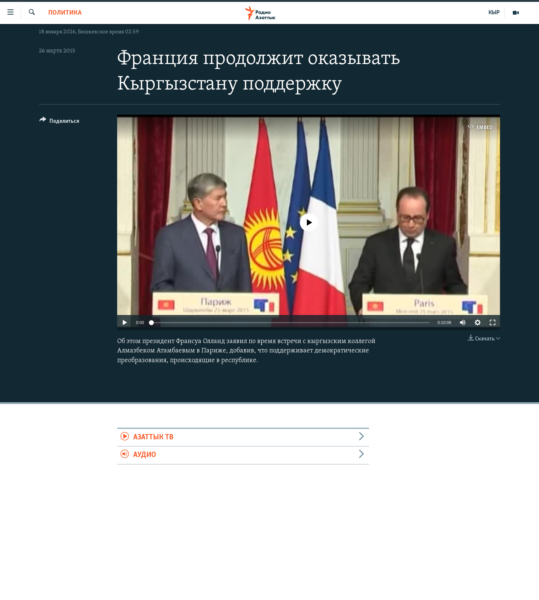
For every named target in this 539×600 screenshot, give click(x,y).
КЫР (494, 13)
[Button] (59, 122)
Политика (65, 12)
